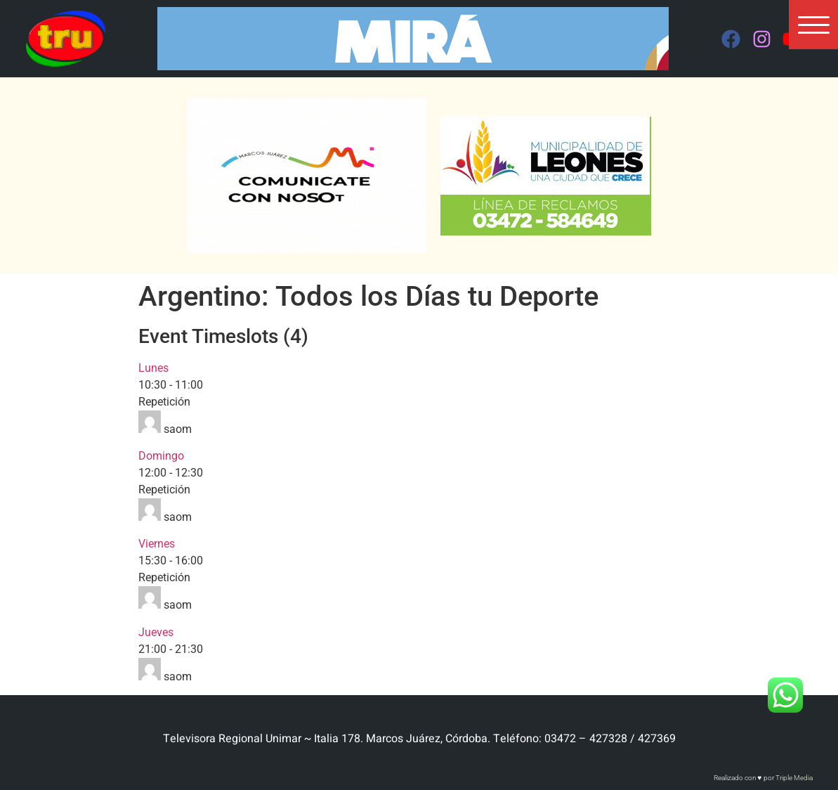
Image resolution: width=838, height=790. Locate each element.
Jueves (156, 632)
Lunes (153, 368)
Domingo (161, 455)
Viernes (156, 543)
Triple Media (794, 778)
